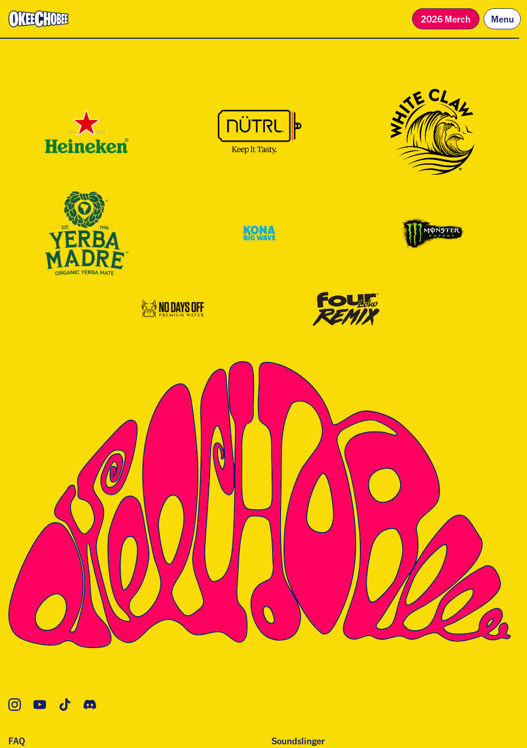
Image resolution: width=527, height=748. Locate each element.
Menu (502, 19)
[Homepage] (38, 18)
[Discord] (90, 704)
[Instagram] (14, 704)
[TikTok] (64, 704)
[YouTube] (39, 704)
